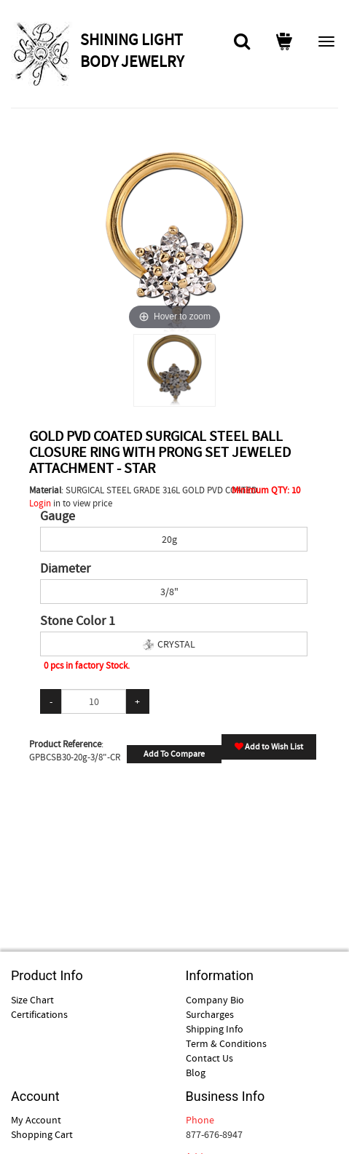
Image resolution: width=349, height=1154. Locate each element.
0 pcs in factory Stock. (87, 665)
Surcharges (210, 1014)
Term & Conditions (226, 1043)
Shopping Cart (42, 1134)
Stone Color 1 (77, 621)
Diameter (65, 569)
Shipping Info (214, 1028)
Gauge (57, 516)
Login (40, 503)
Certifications (39, 1014)
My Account (36, 1119)
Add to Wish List (269, 746)
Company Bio (215, 999)
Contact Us (209, 1058)
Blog (195, 1072)
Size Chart (32, 999)
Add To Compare (174, 754)
